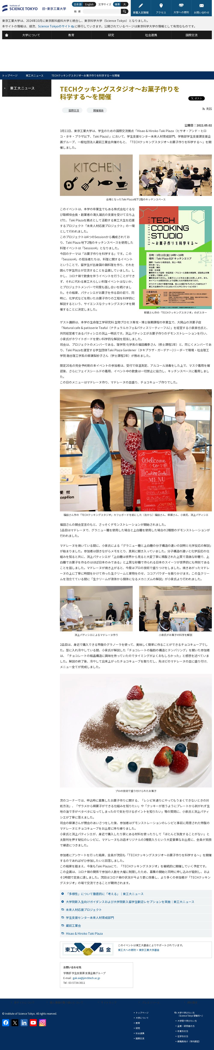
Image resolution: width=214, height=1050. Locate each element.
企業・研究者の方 (186, 1025)
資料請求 (192, 1002)
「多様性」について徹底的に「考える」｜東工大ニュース (105, 894)
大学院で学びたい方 (187, 1020)
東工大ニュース (34, 75)
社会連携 (140, 1033)
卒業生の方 (182, 1031)
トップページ (10, 75)
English (89, 4)
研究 (138, 1028)
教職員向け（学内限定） (189, 1041)
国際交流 (74, 110)
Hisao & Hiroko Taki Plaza (84, 933)
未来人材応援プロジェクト (84, 909)
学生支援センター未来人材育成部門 (90, 917)
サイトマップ (108, 1002)
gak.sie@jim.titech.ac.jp (86, 978)
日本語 (78, 4)
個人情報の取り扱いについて (66, 1002)
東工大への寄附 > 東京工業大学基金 (138, 950)
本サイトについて (24, 1002)
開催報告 (98, 110)
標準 (117, 4)
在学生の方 (182, 1036)
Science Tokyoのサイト (54, 26)
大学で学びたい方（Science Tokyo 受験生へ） (190, 1014)
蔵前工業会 (73, 925)
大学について (142, 1017)
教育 (138, 1022)
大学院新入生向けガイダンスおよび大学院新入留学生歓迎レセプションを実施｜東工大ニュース (130, 902)
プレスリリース (151, 1002)
